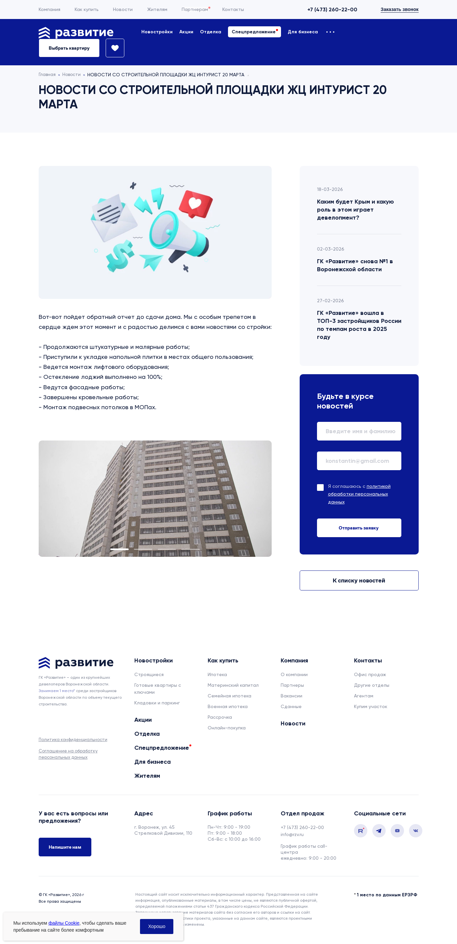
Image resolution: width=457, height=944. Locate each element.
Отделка (210, 32)
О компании (294, 674)
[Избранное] (112, 48)
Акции (186, 32)
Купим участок (370, 706)
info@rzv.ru (292, 834)
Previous (66, 498)
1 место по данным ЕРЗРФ (387, 895)
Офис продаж (370, 674)
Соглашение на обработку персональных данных (68, 753)
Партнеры (292, 685)
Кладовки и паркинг (157, 702)
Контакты (233, 9)
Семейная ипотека (229, 695)
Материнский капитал (233, 685)
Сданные (291, 706)
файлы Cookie (63, 923)
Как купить (87, 9)
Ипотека (217, 674)
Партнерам (195, 9)
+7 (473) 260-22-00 (332, 9)
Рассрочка (220, 717)
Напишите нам (65, 847)
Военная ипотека (228, 706)
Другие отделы (371, 685)
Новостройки (157, 32)
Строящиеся (149, 674)
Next (244, 498)
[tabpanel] (155, 499)
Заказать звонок (399, 9)
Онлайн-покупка (227, 727)
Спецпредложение (254, 32)
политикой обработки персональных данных (359, 494)
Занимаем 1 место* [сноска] (57, 690)
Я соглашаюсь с (359, 494)
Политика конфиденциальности (73, 739)
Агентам (363, 695)
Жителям (157, 9)
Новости (123, 9)
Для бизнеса (303, 32)
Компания (49, 9)
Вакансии (291, 695)
